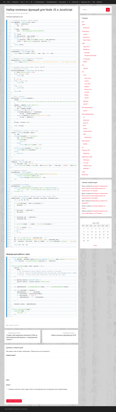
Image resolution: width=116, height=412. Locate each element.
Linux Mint (87, 84)
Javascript (11, 325)
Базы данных (63, 2)
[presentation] (18, 395)
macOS (85, 104)
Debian (86, 95)
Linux (84, 75)
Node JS (16, 325)
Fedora (86, 81)
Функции (87, 52)
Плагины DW (76, 2)
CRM (9, 2)
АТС (28, 2)
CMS (23, 2)
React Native (87, 40)
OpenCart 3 (86, 46)
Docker (85, 110)
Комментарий (11, 355)
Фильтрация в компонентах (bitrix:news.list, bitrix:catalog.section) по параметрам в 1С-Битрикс (95, 188)
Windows (85, 101)
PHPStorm (86, 160)
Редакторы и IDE (86, 2)
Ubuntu (86, 98)
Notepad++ (86, 168)
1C (84, 117)
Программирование (52, 2)
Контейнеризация (40, 2)
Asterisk (85, 68)
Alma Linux (87, 78)
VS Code (85, 163)
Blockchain (99, 2)
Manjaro (86, 86)
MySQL (85, 144)
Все (4, 2)
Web (84, 134)
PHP (84, 125)
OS (32, 2)
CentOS (86, 92)
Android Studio (87, 131)
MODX (85, 61)
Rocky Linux (88, 89)
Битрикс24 (86, 28)
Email (8, 385)
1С (69, 2)
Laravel (85, 34)
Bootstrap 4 (86, 37)
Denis (26, 13)
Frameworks (16, 2)
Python (85, 128)
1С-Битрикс (86, 59)
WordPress (86, 49)
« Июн (95, 245)
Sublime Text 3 (87, 165)
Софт (93, 2)
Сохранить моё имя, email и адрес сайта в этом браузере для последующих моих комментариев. (37, 389)
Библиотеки (88, 137)
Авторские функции (90, 55)
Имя (8, 380)
